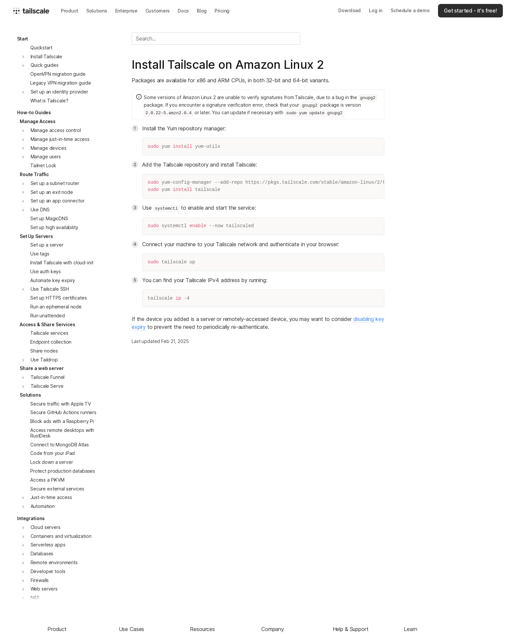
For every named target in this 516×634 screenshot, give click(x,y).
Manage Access (38, 121)
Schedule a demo (410, 10)
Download (349, 10)
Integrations (31, 518)
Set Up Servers (36, 236)
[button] (69, 10)
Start (22, 38)
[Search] (216, 38)
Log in (375, 10)
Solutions (30, 395)
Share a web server (42, 368)
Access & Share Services (47, 324)
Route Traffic (34, 174)
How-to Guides (34, 112)
